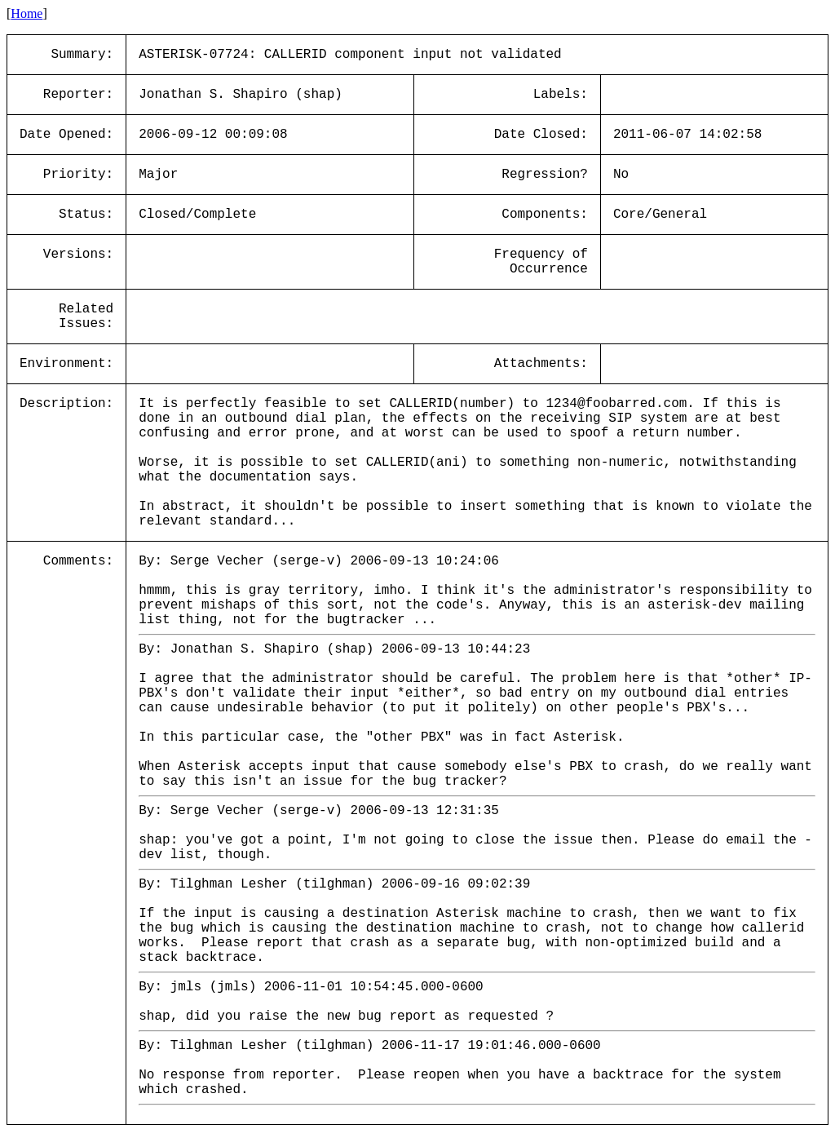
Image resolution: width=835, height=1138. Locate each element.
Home (26, 13)
